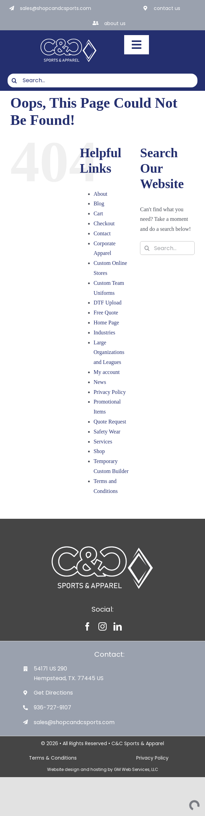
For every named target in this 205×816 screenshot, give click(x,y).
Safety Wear (107, 431)
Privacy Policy (110, 392)
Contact (102, 233)
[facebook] (87, 626)
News (100, 382)
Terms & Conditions (53, 757)
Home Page (106, 322)
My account (107, 372)
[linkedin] (118, 626)
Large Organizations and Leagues (109, 352)
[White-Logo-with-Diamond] (68, 38)
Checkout (104, 223)
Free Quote (106, 312)
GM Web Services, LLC (136, 769)
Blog (99, 203)
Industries (104, 332)
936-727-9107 (52, 707)
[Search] (14, 80)
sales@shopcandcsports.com (55, 8)
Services (103, 441)
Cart (98, 213)
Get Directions (53, 693)
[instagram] (102, 626)
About (100, 194)
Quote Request (110, 422)
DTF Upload (107, 302)
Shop (99, 451)
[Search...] (102, 80)
